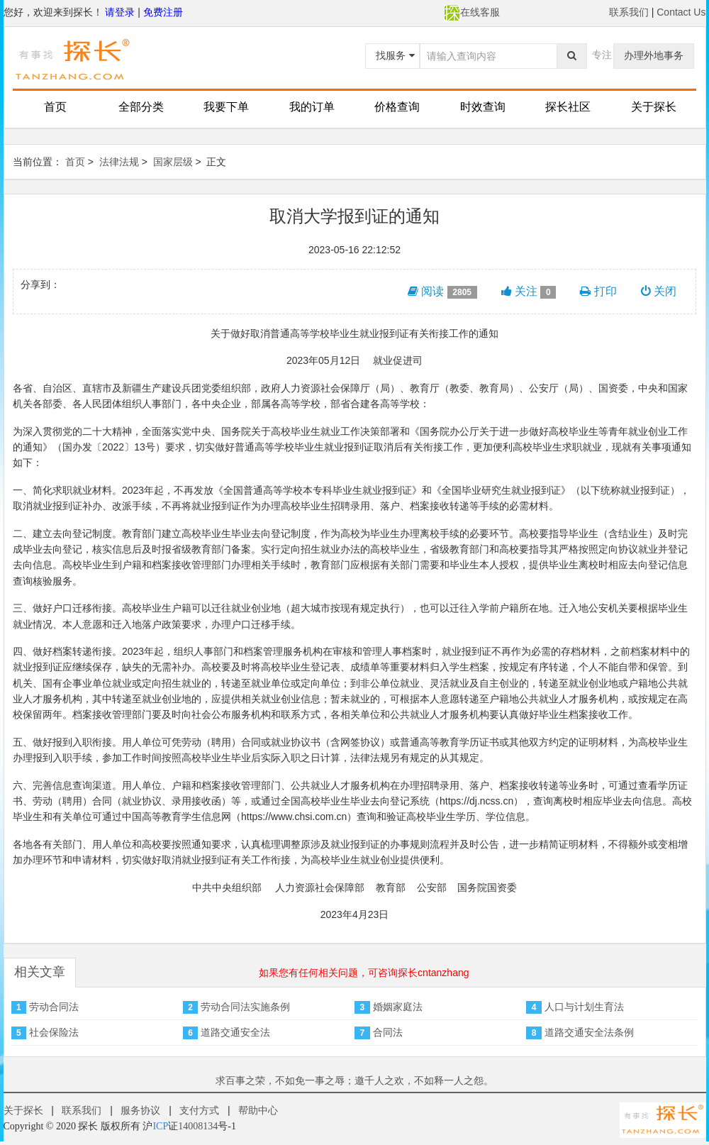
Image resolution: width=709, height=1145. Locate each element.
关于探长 (653, 107)
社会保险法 (54, 1032)
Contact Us (681, 12)
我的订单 (312, 107)
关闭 (658, 291)
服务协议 (140, 1110)
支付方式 (199, 1110)
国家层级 (173, 161)
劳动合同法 (54, 1006)
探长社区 (568, 107)
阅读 (442, 291)
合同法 (388, 1032)
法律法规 (119, 161)
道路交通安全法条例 (589, 1032)
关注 (529, 291)
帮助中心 (258, 1110)
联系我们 (629, 12)
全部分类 (141, 107)
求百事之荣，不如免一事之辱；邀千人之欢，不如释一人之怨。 (354, 1080)
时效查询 (483, 107)
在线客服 (472, 12)
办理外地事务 (653, 55)
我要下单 (226, 107)
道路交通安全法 (235, 1032)
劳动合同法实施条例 (245, 1006)
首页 (55, 107)
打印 (598, 291)
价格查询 (397, 107)
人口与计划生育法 (584, 1006)
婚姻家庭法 (398, 1006)
